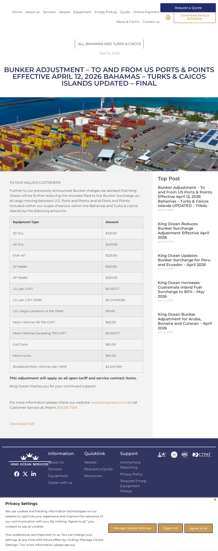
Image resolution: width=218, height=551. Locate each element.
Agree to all (198, 528)
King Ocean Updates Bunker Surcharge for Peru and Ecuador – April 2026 (184, 268)
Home (17, 20)
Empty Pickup (106, 20)
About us (32, 20)
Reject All (168, 528)
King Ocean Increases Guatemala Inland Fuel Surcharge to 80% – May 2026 (181, 297)
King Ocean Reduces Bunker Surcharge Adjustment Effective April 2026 (183, 238)
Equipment (82, 20)
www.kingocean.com (109, 410)
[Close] (215, 499)
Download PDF (22, 432)
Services (49, 20)
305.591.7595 (67, 415)
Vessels (64, 20)
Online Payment (146, 20)
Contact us (151, 29)
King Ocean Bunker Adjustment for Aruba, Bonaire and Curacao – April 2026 (185, 329)
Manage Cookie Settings (128, 528)
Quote (125, 20)
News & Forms (128, 29)
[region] (109, 524)
